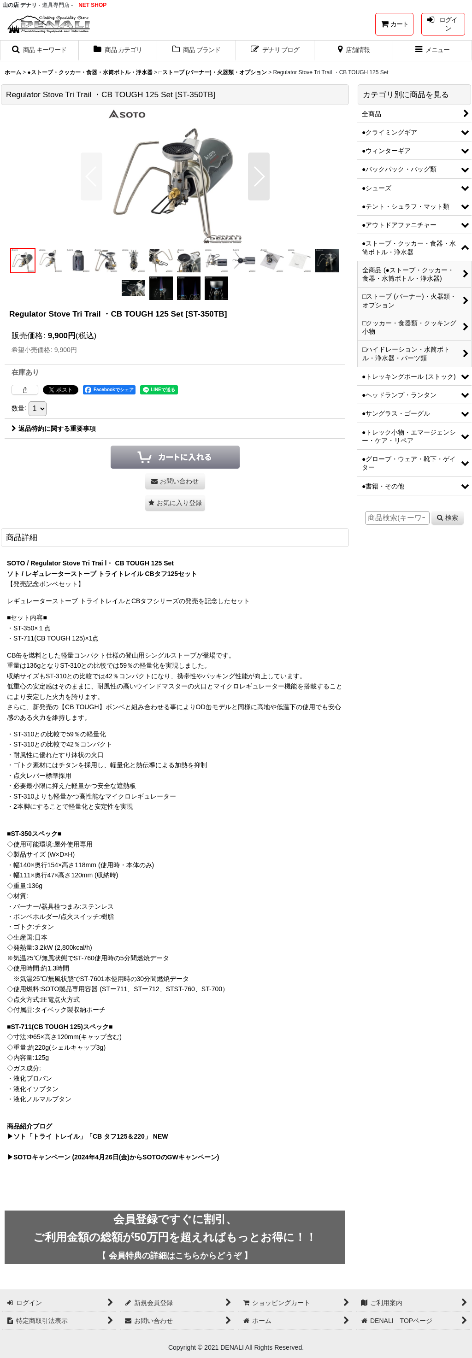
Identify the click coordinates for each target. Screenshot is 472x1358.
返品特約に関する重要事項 (54, 428)
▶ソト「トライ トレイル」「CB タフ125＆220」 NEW (87, 1136)
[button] (39, 51)
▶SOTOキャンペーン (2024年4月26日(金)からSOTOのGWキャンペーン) (113, 1157)
